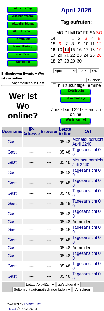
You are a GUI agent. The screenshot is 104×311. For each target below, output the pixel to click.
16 (53, 49)
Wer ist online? (76, 119)
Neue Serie (22, 54)
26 (99, 55)
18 (92, 49)
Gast (12, 142)
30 (79, 61)
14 (53, 38)
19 (99, 49)
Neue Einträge (76, 98)
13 (59, 49)
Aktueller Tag (23, 8)
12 (99, 44)
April (68, 10)
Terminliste (22, 38)
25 (92, 55)
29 (72, 61)
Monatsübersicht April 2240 (87, 141)
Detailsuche (76, 90)
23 (79, 55)
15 (53, 44)
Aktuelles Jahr (23, 31)
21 (66, 55)
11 (92, 44)
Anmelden (23, 61)
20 (59, 55)
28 (66, 61)
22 (72, 55)
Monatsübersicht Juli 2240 (87, 162)
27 (59, 61)
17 (86, 49)
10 (86, 44)
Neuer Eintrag (22, 46)
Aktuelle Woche (23, 15)
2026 (84, 10)
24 (86, 55)
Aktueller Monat (23, 23)
